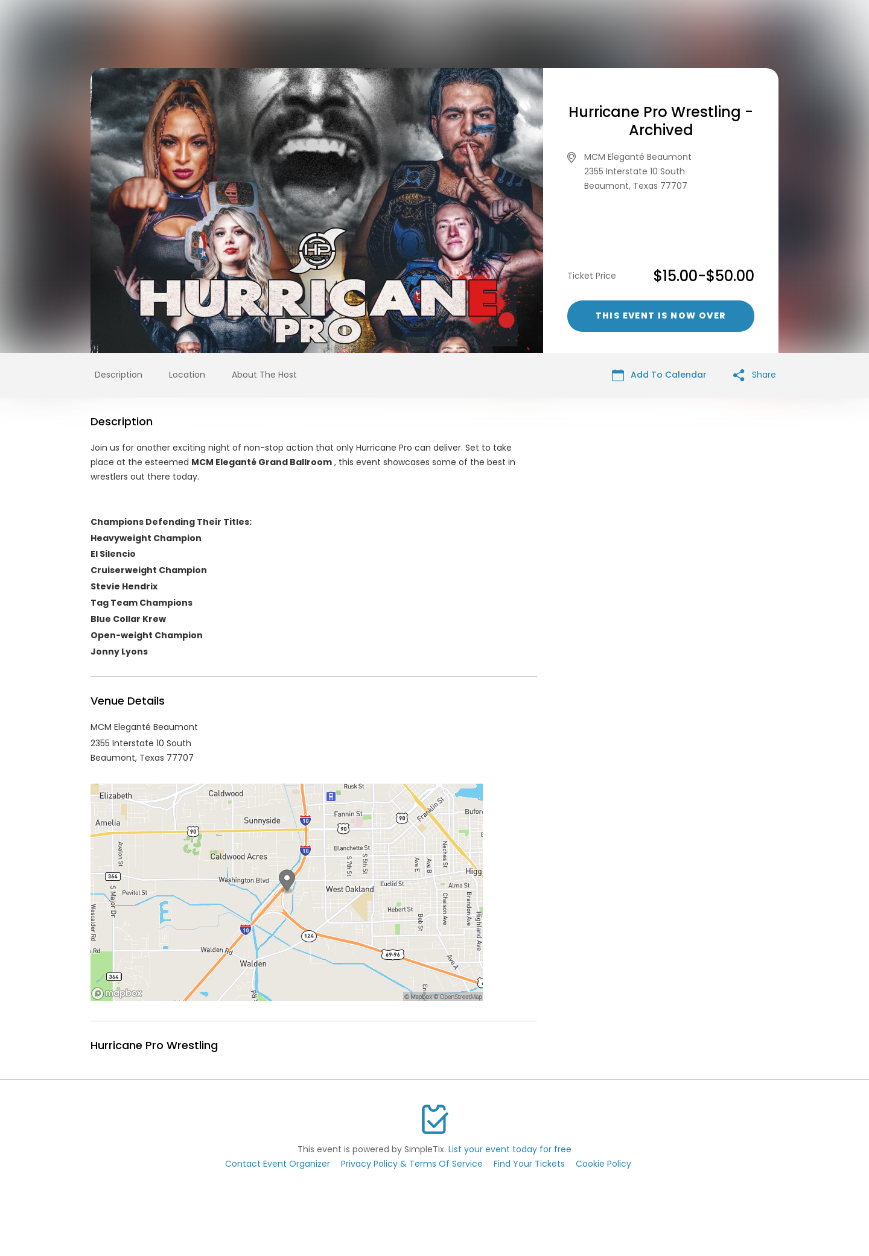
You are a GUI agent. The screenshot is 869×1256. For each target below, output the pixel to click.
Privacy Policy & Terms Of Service (412, 1164)
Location (187, 375)
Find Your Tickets (529, 1164)
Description (118, 375)
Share (754, 375)
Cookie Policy (603, 1164)
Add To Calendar (659, 375)
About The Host (264, 375)
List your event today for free (509, 1149)
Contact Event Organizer (277, 1164)
